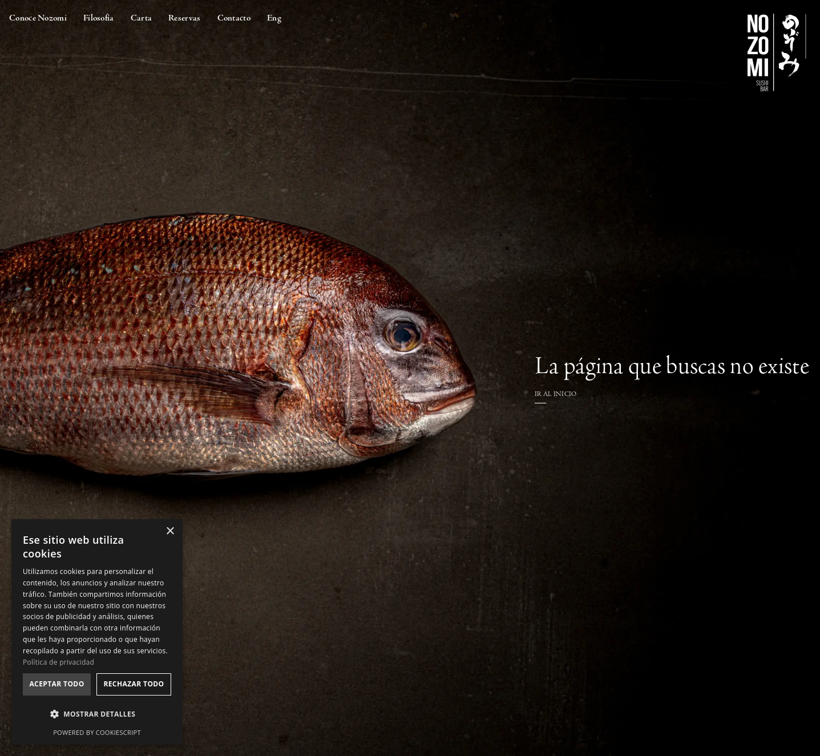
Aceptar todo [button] (56, 684)
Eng (274, 18)
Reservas (184, 18)
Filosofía (98, 18)
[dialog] (97, 632)
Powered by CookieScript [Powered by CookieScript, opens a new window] (97, 732)
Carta (141, 18)
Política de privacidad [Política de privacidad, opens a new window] (58, 662)
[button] (97, 714)
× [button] (169, 531)
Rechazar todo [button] (133, 684)
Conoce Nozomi (38, 18)
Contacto (234, 18)
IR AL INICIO (556, 394)
